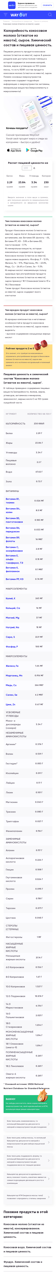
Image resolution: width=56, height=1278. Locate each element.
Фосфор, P (12, 646)
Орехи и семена (41, 21)
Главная (6, 21)
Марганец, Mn (14, 675)
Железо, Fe (12, 665)
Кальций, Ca (13, 608)
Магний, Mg (12, 617)
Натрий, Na (12, 627)
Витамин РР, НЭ (14, 579)
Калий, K (10, 598)
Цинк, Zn (10, 704)
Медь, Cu (11, 685)
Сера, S (10, 637)
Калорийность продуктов (22, 21)
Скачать (47, 5)
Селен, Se (11, 694)
